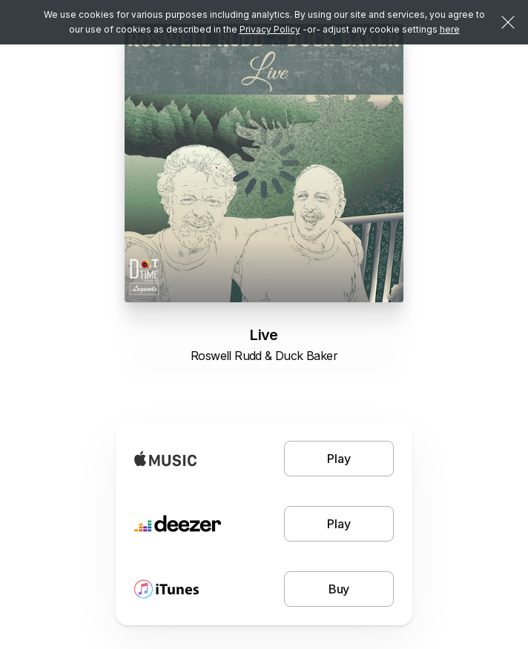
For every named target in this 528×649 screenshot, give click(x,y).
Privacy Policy (270, 29)
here (450, 29)
